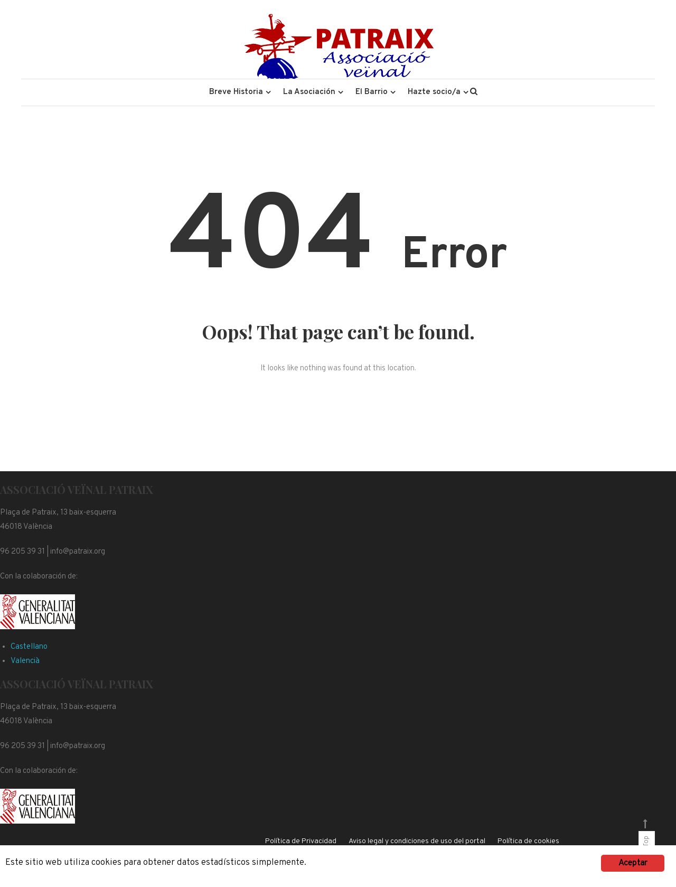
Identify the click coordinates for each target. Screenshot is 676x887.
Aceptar (632, 863)
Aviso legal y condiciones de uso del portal (417, 841)
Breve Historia (236, 92)
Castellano (29, 647)
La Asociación (309, 92)
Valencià (25, 661)
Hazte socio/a (434, 92)
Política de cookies (528, 841)
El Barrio (371, 92)
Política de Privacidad (300, 841)
